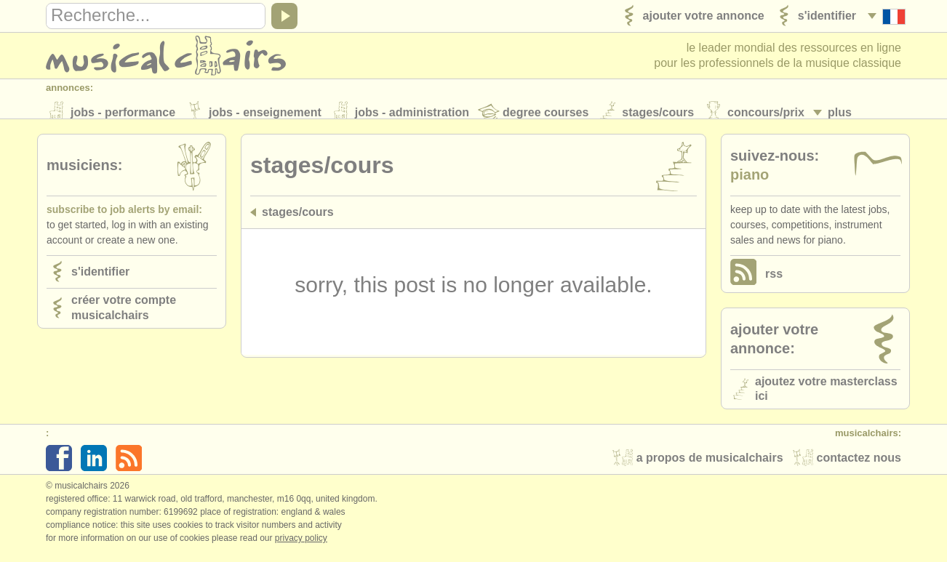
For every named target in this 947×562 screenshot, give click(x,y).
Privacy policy (301, 547)
